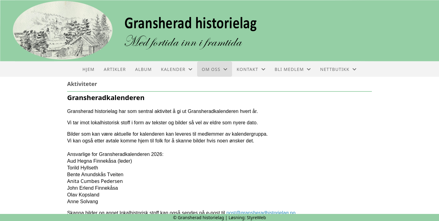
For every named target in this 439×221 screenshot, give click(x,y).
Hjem (88, 69)
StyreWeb (256, 217)
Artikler (115, 69)
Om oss (214, 69)
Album (143, 69)
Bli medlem (293, 69)
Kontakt (251, 69)
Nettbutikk (338, 69)
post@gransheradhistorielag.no (261, 212)
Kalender (177, 69)
